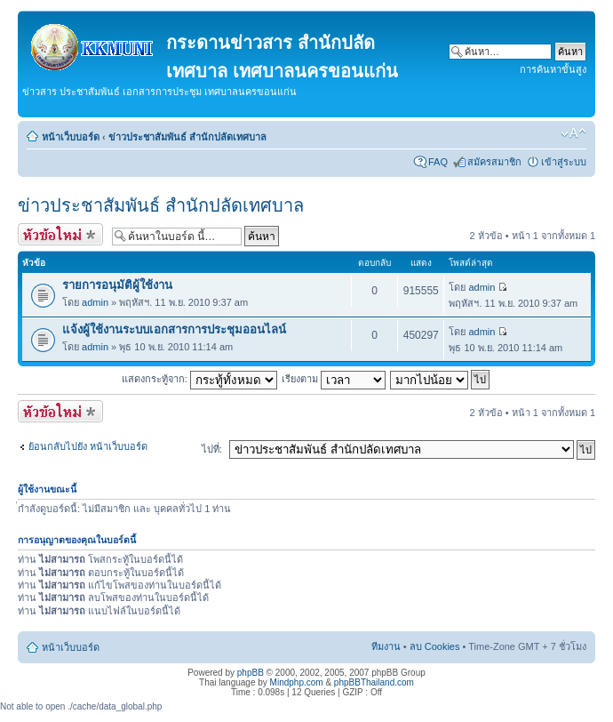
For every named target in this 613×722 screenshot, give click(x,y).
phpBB (250, 673)
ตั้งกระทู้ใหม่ (60, 234)
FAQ (438, 161)
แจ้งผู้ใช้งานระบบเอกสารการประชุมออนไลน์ (174, 329)
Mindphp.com (296, 682)
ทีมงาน (386, 646)
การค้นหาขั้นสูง (553, 69)
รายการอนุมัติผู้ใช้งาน (117, 285)
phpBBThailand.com (374, 682)
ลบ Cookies (435, 646)
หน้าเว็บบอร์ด (71, 137)
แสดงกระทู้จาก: (199, 378)
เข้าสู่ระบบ (563, 161)
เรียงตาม (334, 378)
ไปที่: (212, 449)
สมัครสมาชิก (494, 161)
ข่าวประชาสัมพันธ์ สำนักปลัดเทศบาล (187, 137)
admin (95, 302)
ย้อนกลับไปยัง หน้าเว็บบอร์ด (87, 446)
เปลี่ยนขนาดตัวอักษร (573, 133)
